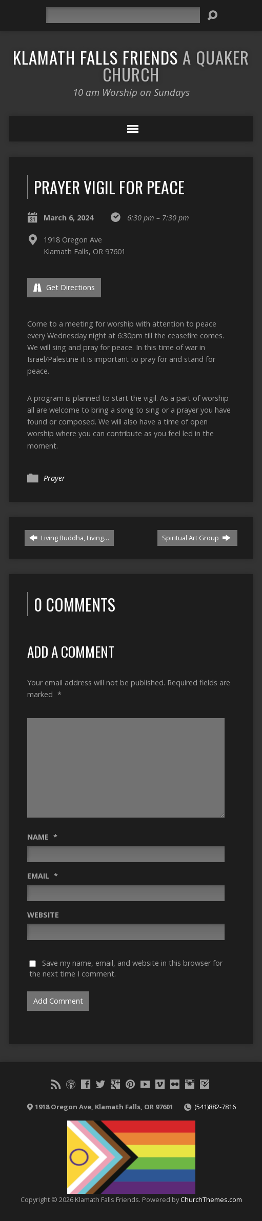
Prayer (54, 478)
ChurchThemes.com (211, 1199)
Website (43, 915)
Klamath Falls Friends (131, 65)
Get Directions (64, 287)
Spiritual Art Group (196, 537)
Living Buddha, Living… (69, 537)
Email (42, 876)
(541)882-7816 (215, 1106)
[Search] (123, 15)
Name (42, 837)
